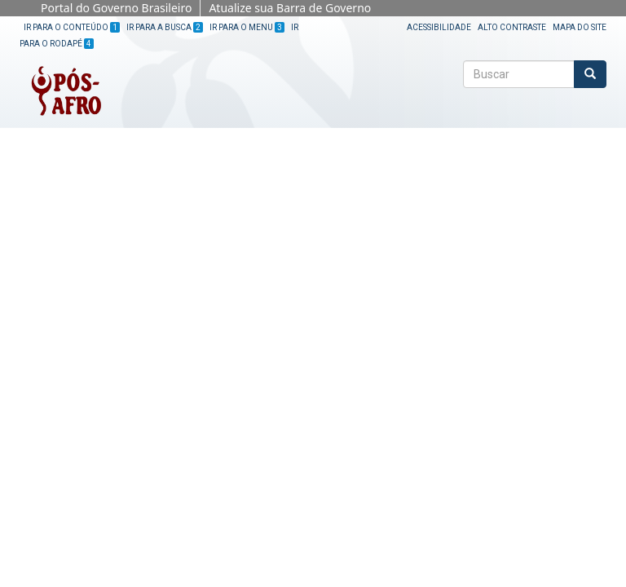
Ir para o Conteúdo (72, 27)
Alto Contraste (512, 27)
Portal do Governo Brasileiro (116, 7)
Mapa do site (579, 27)
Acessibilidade (439, 27)
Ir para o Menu (246, 27)
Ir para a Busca (164, 27)
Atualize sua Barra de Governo (290, 7)
